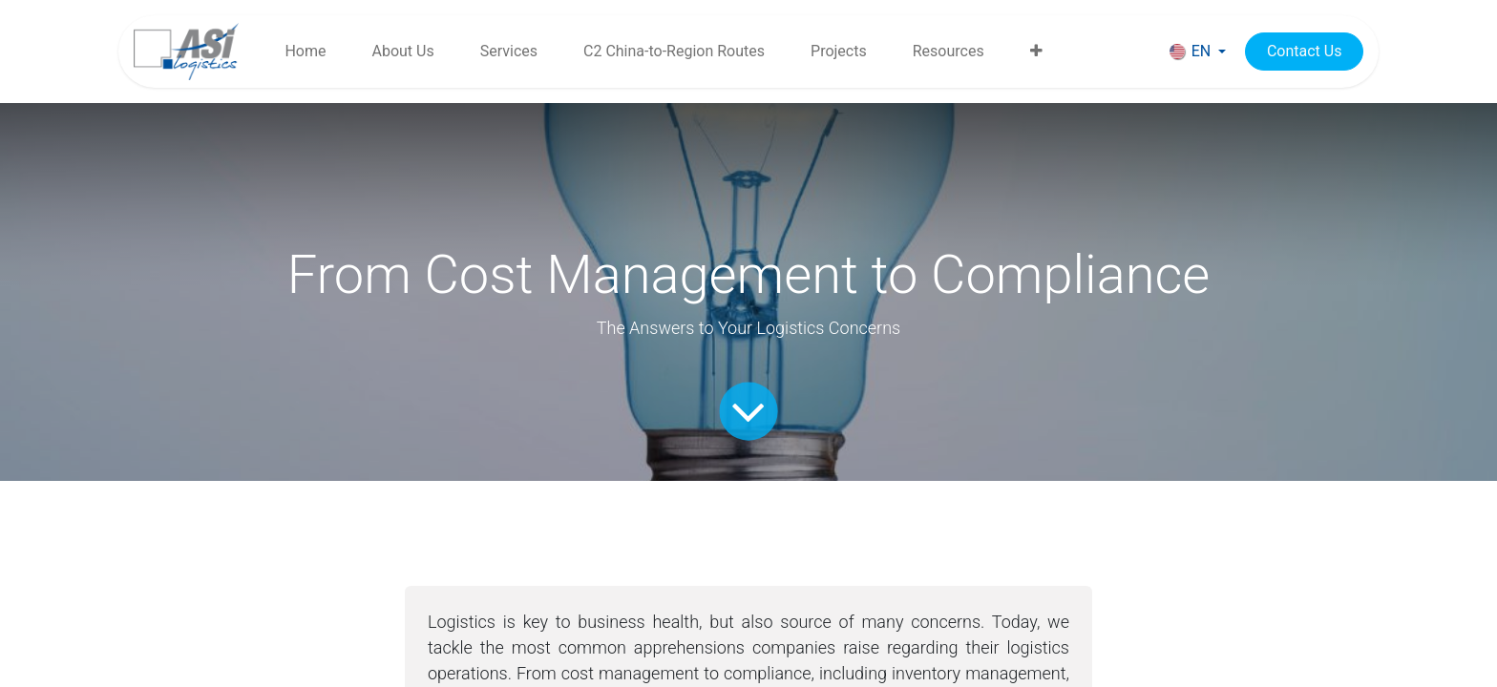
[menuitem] (305, 51)
